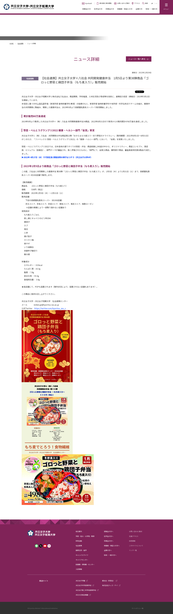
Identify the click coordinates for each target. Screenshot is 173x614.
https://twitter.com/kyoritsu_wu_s (50, 308)
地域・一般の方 (151, 9)
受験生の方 (86, 9)
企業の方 (139, 9)
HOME (12, 43)
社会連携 (20, 43)
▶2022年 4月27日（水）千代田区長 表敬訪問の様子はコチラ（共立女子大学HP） (57, 157)
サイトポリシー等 (137, 608)
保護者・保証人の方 (124, 9)
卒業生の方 (110, 9)
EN (156, 3)
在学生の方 (98, 9)
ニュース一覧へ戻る (136, 58)
